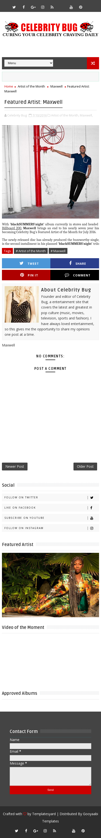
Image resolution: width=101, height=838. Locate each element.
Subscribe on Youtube (51, 518)
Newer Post (14, 466)
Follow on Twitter (51, 497)
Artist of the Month (31, 86)
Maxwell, (86, 115)
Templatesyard (44, 814)
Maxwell (56, 86)
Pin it (29, 275)
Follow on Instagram (51, 528)
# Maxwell (58, 251)
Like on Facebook (51, 508)
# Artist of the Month (31, 251)
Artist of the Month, (65, 115)
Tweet (29, 263)
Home (8, 86)
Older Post (85, 466)
